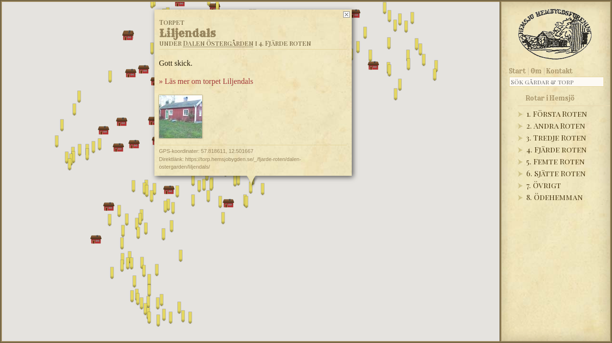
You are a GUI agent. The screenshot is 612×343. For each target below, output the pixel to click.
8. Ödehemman (554, 197)
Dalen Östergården (218, 43)
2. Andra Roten (555, 126)
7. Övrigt (543, 185)
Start (517, 71)
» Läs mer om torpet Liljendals (206, 81)
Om (535, 71)
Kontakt (559, 71)
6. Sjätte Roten (556, 173)
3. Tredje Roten (556, 137)
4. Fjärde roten (556, 149)
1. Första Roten (556, 114)
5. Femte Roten (555, 161)
